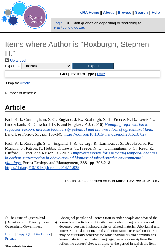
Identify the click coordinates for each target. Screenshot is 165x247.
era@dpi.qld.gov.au (69, 27)
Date (101, 74)
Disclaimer (42, 234)
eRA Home (89, 12)
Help (156, 12)
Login (58, 23)
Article (25, 83)
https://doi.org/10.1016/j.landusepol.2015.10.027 (105, 134)
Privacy (10, 238)
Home (9, 234)
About (108, 12)
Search (141, 12)
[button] (93, 66)
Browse (124, 12)
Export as (12, 66)
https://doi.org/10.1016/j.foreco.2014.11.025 (42, 167)
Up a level (15, 60)
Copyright (24, 234)
